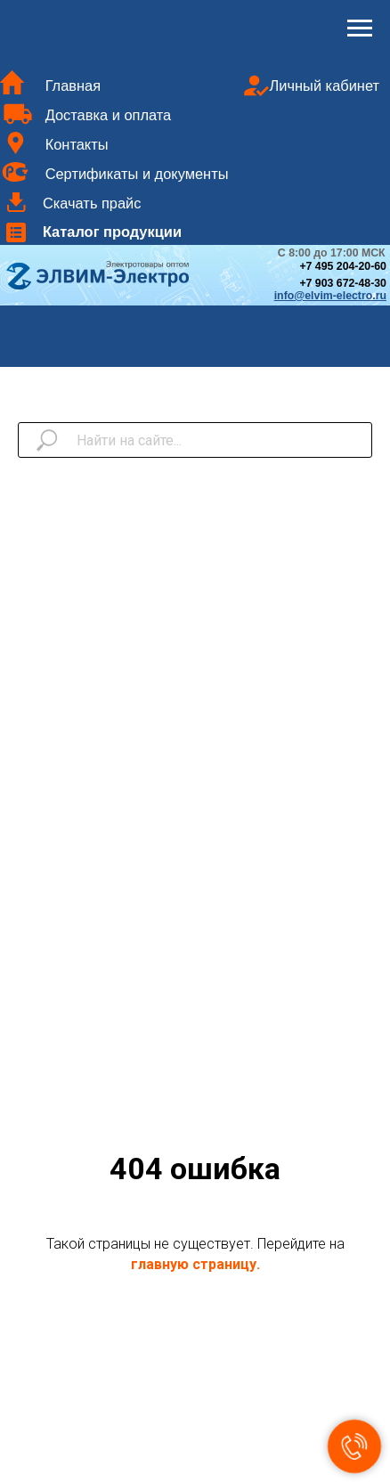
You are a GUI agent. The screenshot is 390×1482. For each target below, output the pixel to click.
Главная (73, 85)
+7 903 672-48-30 (342, 283)
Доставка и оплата (108, 115)
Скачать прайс (92, 203)
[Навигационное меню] (359, 28)
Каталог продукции (112, 232)
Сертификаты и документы (137, 174)
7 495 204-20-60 (346, 266)
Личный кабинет (324, 85)
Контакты (77, 144)
